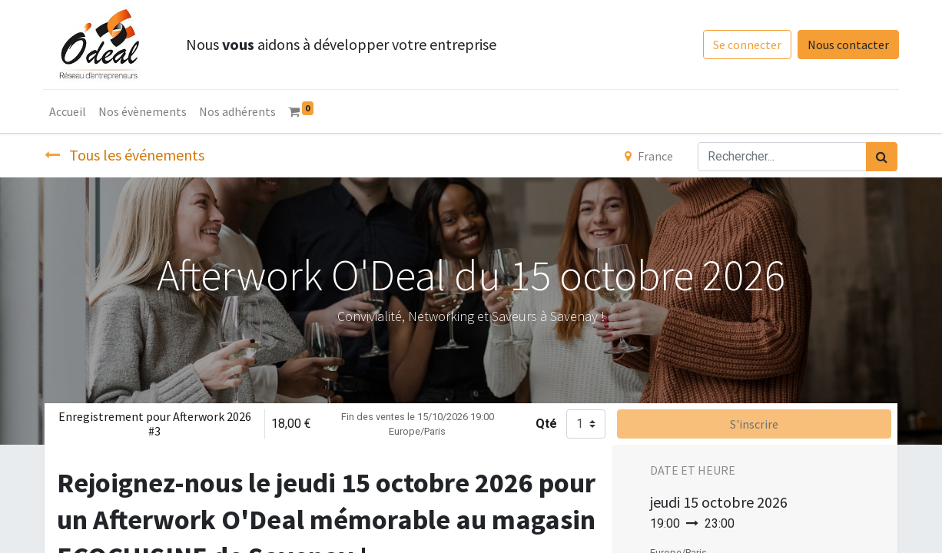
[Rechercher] (881, 156)
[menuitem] (69, 111)
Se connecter (745, 44)
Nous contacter (846, 44)
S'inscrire (754, 424)
